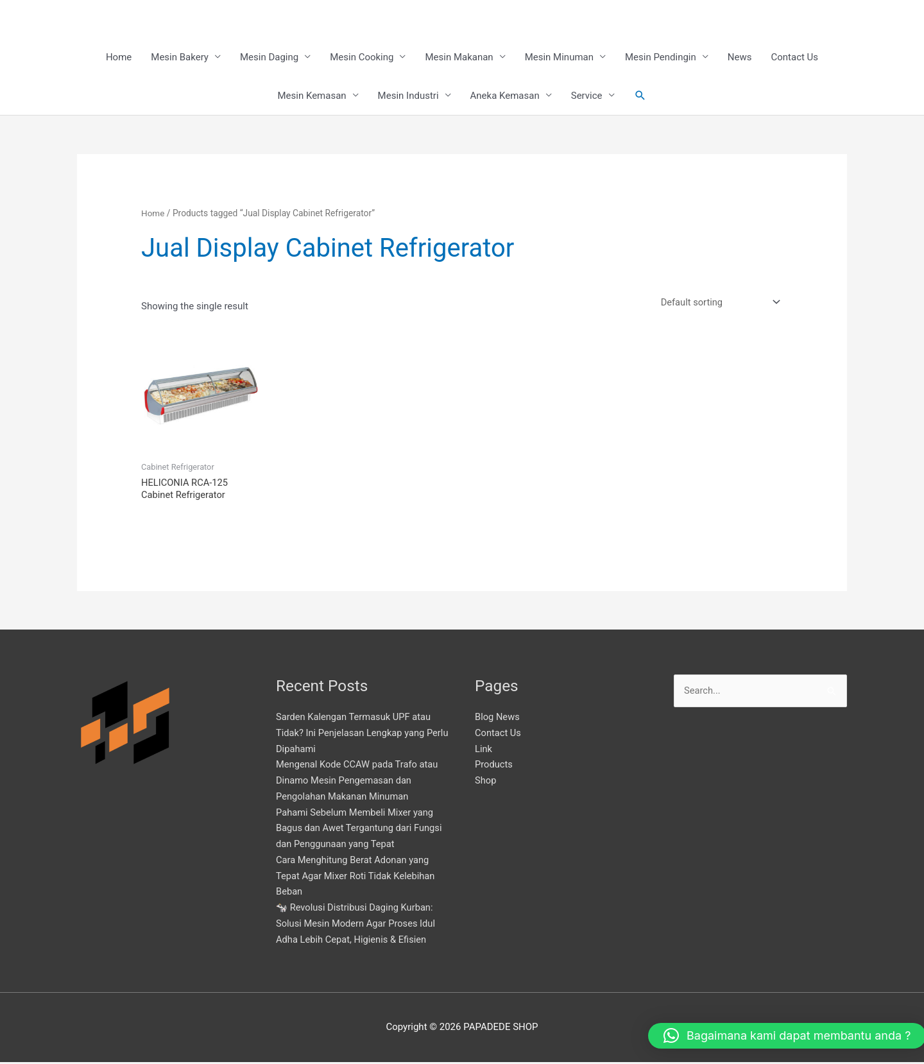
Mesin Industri (408, 96)
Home (119, 58)
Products (494, 766)
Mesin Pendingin (660, 58)
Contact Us (794, 58)
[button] (640, 96)
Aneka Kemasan (505, 96)
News (740, 58)
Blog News (497, 719)
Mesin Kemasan (311, 96)
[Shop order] (717, 303)
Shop (486, 782)
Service (587, 96)
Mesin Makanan (459, 58)
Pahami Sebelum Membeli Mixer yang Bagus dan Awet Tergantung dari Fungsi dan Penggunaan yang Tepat (361, 830)
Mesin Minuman (559, 58)
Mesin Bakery (180, 58)
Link (484, 750)
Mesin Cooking (361, 58)
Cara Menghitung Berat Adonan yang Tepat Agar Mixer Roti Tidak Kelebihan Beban (357, 878)
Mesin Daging (269, 58)
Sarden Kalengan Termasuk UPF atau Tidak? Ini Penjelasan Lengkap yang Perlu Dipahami (355, 735)
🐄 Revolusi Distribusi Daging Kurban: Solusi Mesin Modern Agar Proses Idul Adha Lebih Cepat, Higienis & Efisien (357, 925)
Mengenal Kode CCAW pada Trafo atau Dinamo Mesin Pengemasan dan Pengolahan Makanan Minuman (358, 782)
